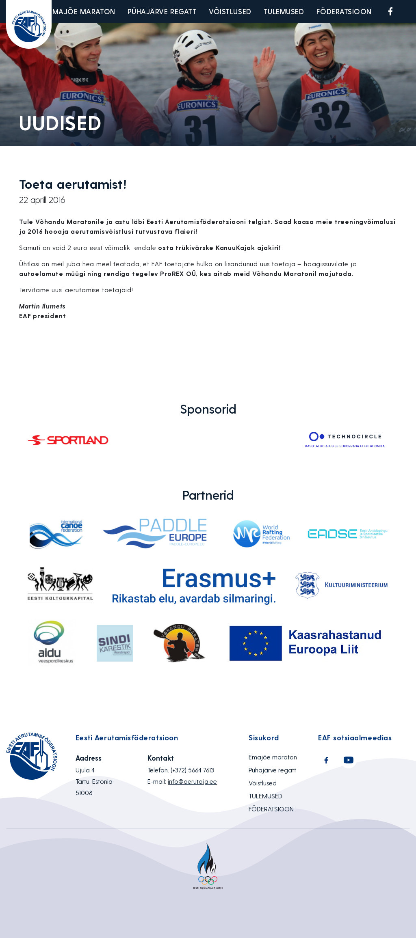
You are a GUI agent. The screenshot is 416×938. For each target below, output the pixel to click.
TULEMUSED (284, 11)
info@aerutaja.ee (192, 781)
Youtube (409, 11)
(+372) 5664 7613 (192, 770)
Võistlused (230, 11)
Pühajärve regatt (162, 11)
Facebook (390, 11)
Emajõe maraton (81, 11)
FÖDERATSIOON (344, 11)
